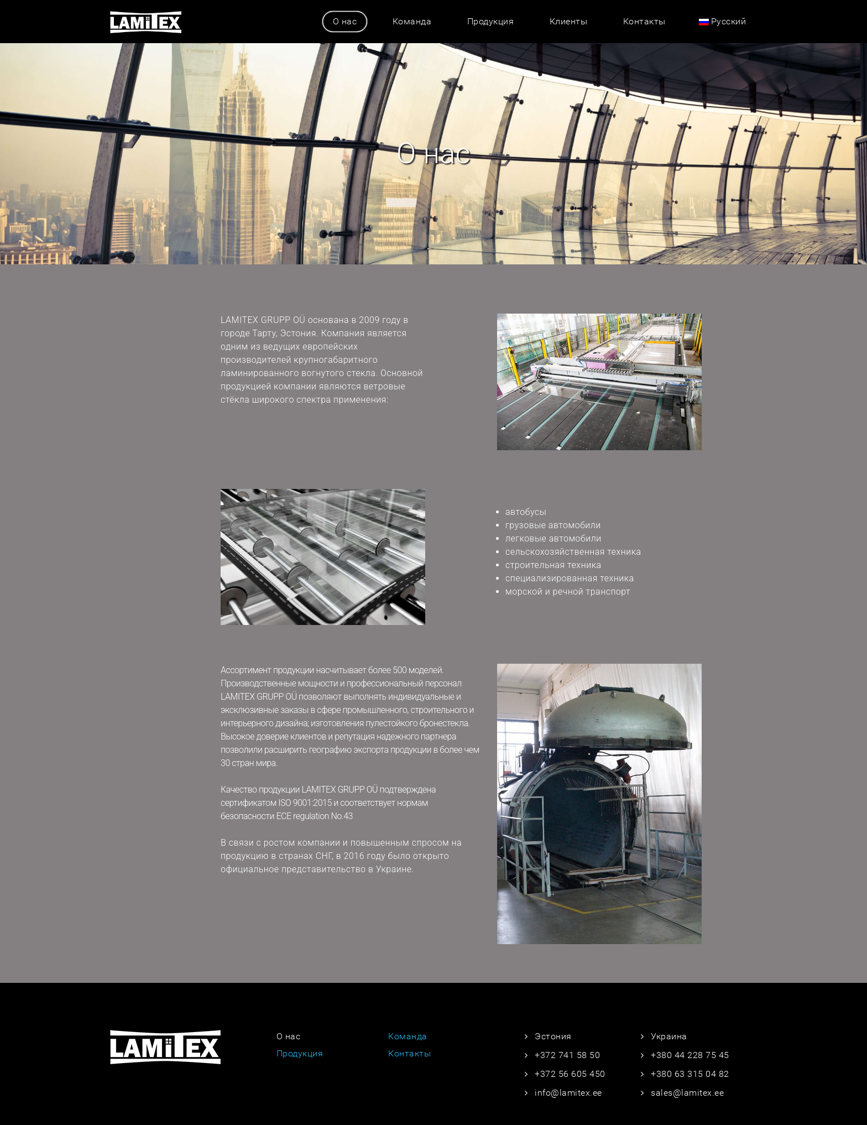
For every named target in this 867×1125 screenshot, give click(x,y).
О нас (345, 21)
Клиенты (569, 21)
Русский (722, 21)
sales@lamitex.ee (687, 1092)
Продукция (490, 21)
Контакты (644, 21)
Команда (412, 21)
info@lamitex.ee (568, 1092)
